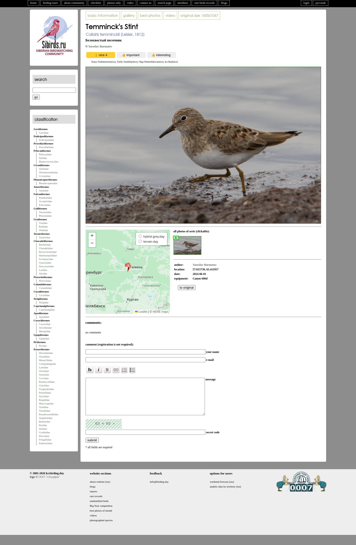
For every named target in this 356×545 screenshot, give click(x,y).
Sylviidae (44, 396)
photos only (114, 3)
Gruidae (43, 222)
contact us (145, 3)
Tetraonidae (45, 212)
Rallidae (43, 226)
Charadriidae (46, 248)
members (182, 3)
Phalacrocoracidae (49, 161)
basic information (102, 15)
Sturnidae (44, 374)
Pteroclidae (45, 280)
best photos (150, 15)
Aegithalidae (46, 417)
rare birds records (204, 3)
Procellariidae (46, 147)
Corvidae (44, 378)
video (130, 3)
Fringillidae (45, 439)
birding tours (50, 3)
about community (74, 3)
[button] (127, 267)
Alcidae (43, 273)
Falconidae (45, 204)
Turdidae (43, 407)
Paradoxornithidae (49, 414)
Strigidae (44, 302)
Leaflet (141, 311)
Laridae (43, 269)
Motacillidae (46, 360)
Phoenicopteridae (48, 183)
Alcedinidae (45, 327)
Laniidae (43, 367)
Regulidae (44, 399)
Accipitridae (45, 201)
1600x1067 (199, 15)
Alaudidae (44, 356)
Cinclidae (44, 385)
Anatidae (44, 190)
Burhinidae (45, 244)
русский (320, 3)
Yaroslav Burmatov (100, 46)
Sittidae (43, 428)
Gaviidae (44, 132)
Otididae (43, 230)
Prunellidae (45, 392)
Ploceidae (44, 436)
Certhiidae (44, 432)
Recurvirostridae (48, 251)
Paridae (43, 425)
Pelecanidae (45, 154)
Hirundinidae (46, 352)
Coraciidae (45, 324)
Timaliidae (44, 410)
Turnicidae (44, 237)
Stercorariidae (46, 266)
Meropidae (45, 331)
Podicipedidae (46, 139)
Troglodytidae (46, 389)
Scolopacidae (46, 259)
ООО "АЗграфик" (49, 484)
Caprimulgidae (47, 309)
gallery (129, 15)
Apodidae (44, 316)
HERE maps (160, 311)
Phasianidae (45, 215)
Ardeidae (44, 168)
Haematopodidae (48, 255)
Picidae (43, 345)
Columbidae (45, 287)
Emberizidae (46, 443)
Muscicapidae (46, 403)
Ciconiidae (45, 176)
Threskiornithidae (48, 172)
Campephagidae (47, 363)
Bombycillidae (47, 381)
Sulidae (43, 157)
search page (164, 3)
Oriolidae (44, 371)
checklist (96, 3)
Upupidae (44, 338)
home (33, 3)
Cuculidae (44, 295)
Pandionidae (45, 197)
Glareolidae (45, 262)
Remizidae (44, 421)
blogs (224, 3)
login (306, 3)
